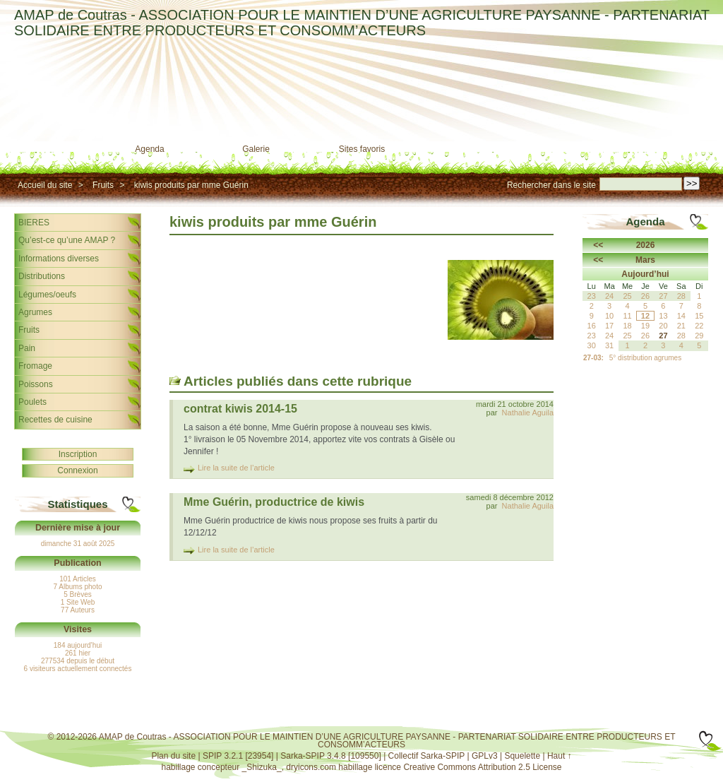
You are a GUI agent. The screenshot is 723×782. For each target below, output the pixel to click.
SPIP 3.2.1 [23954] (238, 756)
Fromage (35, 366)
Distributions (41, 276)
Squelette (522, 756)
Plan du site (173, 756)
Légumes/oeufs (47, 295)
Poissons (35, 384)
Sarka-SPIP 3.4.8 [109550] (330, 756)
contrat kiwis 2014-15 (240, 409)
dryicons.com (311, 767)
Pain (26, 348)
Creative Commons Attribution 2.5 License (482, 767)
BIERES (33, 222)
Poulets (32, 402)
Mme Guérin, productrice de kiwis (274, 502)
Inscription (78, 454)
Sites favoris (362, 149)
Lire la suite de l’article (236, 467)
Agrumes (35, 312)
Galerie (256, 149)
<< (598, 245)
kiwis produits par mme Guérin (191, 185)
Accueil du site (45, 185)
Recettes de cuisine (55, 420)
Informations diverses (58, 258)
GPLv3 (485, 756)
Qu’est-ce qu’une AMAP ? (66, 240)
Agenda (149, 149)
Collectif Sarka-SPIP (426, 756)
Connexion (77, 470)
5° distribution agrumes (645, 358)
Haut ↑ (559, 756)
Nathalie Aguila (528, 412)
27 (663, 335)
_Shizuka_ (262, 767)
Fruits (103, 185)
